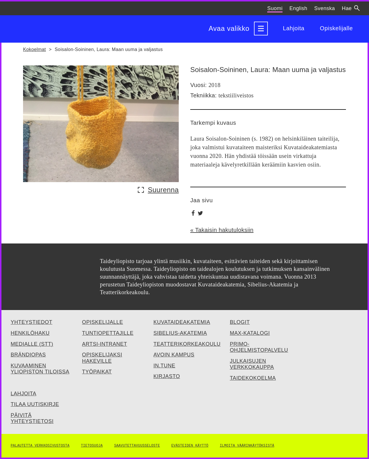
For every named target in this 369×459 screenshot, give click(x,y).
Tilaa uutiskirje (35, 404)
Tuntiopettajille (107, 333)
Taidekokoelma (253, 378)
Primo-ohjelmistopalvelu (259, 347)
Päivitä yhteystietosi (32, 418)
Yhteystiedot (31, 322)
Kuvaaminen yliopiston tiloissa (40, 369)
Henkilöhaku (30, 333)
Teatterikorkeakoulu (187, 344)
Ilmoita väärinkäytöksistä (247, 445)
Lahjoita (293, 28)
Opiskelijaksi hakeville (102, 358)
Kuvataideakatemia (181, 322)
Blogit (240, 322)
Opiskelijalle (336, 28)
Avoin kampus (173, 355)
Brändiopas (28, 355)
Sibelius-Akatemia (180, 333)
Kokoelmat (34, 49)
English (298, 8)
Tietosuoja (92, 445)
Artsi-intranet (104, 344)
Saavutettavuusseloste (137, 445)
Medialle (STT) (32, 344)
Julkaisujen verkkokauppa (252, 364)
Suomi (275, 8)
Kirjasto (166, 376)
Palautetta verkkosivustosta (40, 445)
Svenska (324, 8)
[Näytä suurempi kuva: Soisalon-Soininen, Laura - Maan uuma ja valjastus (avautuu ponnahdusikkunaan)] (160, 190)
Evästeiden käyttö (189, 445)
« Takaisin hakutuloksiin (221, 230)
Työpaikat (97, 372)
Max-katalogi (250, 333)
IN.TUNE (164, 366)
